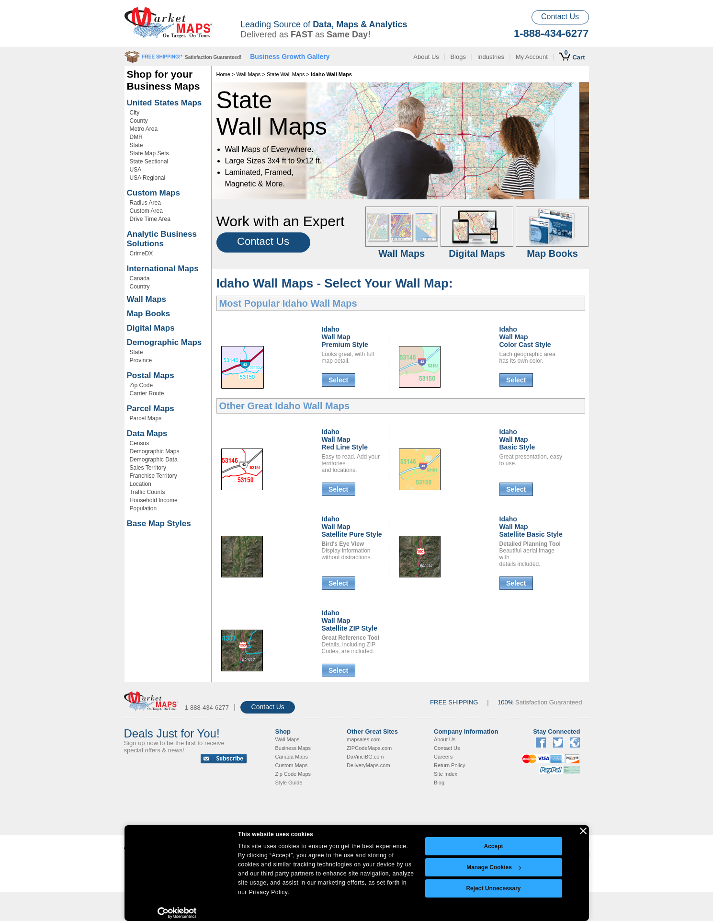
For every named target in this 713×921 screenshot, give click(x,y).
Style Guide (289, 782)
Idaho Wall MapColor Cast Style (525, 336)
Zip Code (141, 385)
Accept (493, 846)
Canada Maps (291, 757)
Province (141, 360)
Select (338, 380)
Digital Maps (151, 328)
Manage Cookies (493, 867)
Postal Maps (150, 375)
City (135, 112)
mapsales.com (364, 739)
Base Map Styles (159, 523)
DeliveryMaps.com (368, 765)
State (136, 145)
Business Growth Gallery (290, 56)
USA (136, 169)
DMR (136, 137)
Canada (140, 278)
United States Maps (164, 102)
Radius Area (145, 202)
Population (143, 508)
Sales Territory (148, 467)
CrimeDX (141, 253)
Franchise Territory (153, 475)
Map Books (148, 313)
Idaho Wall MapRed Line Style (345, 439)
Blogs (458, 56)
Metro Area (144, 129)
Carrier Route (147, 393)
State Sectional (149, 161)
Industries (490, 56)
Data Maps (147, 433)
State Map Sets (149, 153)
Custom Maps (153, 192)
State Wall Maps (286, 74)
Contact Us (560, 16)
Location (140, 484)
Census (139, 443)
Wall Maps (147, 299)
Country (140, 286)
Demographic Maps (164, 342)
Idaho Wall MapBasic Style (517, 439)
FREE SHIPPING (454, 702)
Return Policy (449, 765)
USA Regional (148, 177)
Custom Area (146, 210)
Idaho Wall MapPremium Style (345, 336)
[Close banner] (583, 831)
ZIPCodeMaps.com (369, 748)
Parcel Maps (150, 408)
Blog (439, 782)
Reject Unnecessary (493, 888)
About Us (426, 56)
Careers (443, 757)
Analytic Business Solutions (162, 239)
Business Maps (293, 748)
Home (223, 74)
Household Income (154, 500)
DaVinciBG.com (365, 757)
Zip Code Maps (293, 774)
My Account (532, 56)
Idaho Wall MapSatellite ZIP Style (349, 620)
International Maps (163, 268)
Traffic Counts (147, 492)
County (139, 120)
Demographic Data (154, 459)
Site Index (445, 774)
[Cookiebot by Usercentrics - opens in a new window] (177, 913)
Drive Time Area (150, 219)
